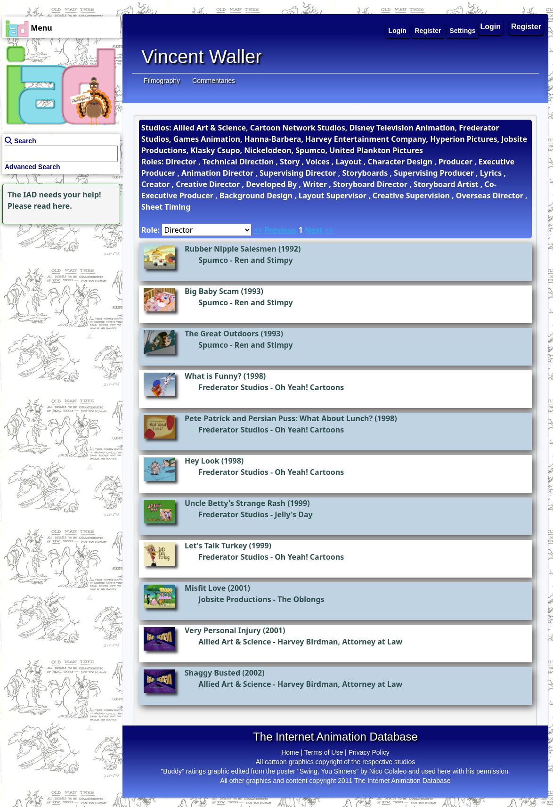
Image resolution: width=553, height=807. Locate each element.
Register (526, 27)
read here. (53, 206)
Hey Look (202, 461)
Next (314, 230)
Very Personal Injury (223, 630)
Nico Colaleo (388, 771)
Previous (280, 230)
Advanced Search (32, 167)
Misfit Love (205, 588)
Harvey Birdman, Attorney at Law (339, 641)
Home (290, 752)
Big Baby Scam (212, 291)
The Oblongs (300, 599)
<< (258, 230)
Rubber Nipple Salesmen (230, 249)
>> (329, 230)
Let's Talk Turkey (216, 545)
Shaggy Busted (212, 673)
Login (490, 27)
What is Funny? (213, 376)
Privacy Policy (369, 752)
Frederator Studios (233, 387)
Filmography (162, 80)
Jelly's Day (294, 514)
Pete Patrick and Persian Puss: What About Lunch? (279, 418)
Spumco (213, 260)
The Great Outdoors (222, 333)
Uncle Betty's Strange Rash (235, 503)
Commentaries (213, 80)
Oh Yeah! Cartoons (309, 387)
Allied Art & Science (234, 641)
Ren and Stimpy (264, 260)
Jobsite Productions (234, 599)
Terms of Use (323, 752)
